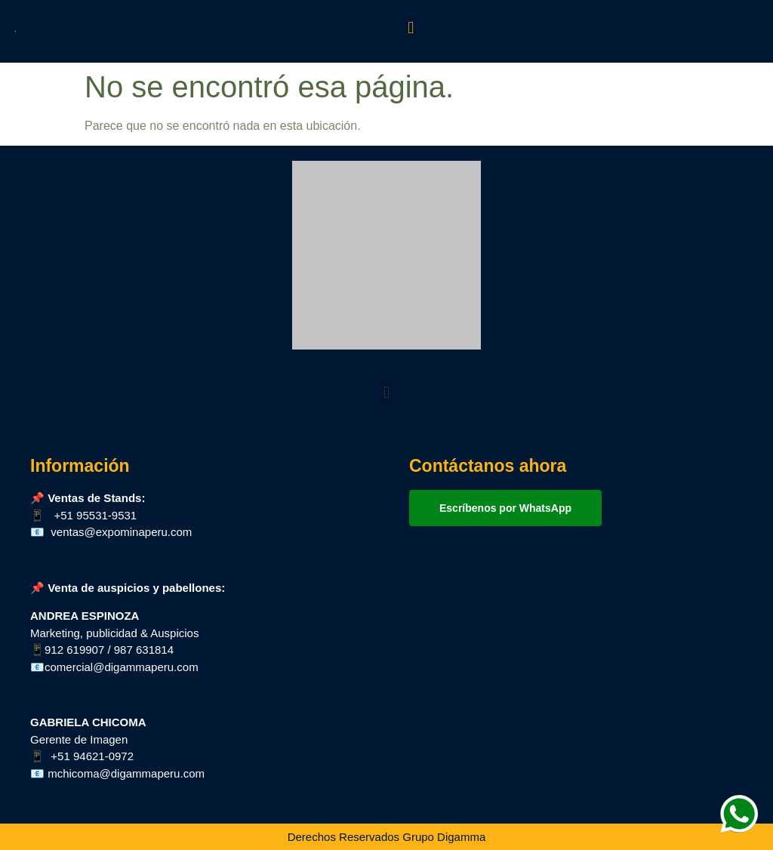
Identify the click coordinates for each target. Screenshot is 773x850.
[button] (411, 27)
